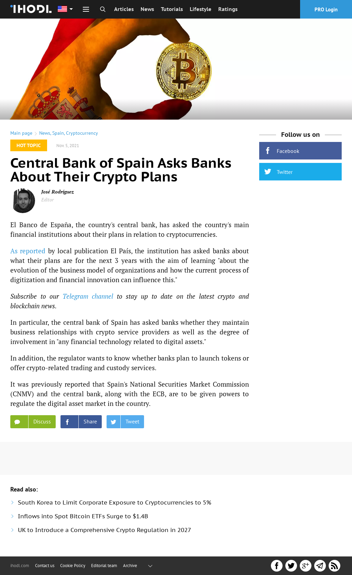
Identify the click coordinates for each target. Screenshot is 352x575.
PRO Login (326, 9)
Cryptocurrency (82, 133)
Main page (21, 133)
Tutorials (172, 9)
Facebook (281, 150)
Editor (47, 199)
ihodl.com (19, 565)
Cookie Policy (72, 565)
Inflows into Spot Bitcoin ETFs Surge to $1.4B (83, 516)
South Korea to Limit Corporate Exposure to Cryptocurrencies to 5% (114, 502)
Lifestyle (200, 9)
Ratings (228, 9)
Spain (58, 133)
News (147, 9)
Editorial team (104, 565)
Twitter (278, 171)
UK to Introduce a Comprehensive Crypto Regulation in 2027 (104, 530)
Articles (124, 9)
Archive (130, 565)
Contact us (44, 565)
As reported (27, 250)
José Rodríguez (57, 191)
